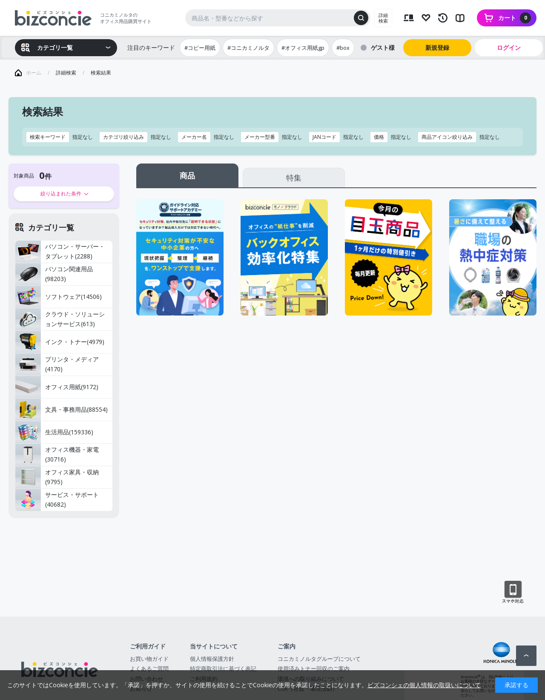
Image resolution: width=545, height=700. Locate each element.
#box (343, 48)
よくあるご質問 (149, 668)
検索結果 (101, 72)
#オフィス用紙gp (302, 48)
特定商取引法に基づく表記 (223, 668)
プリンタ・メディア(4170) (57, 364)
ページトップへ (526, 655)
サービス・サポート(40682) (57, 500)
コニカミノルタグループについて (319, 659)
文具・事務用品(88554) (61, 410)
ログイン (509, 47)
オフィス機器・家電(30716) (57, 455)
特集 (293, 177)
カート (514, 17)
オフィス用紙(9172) (56, 387)
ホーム (33, 72)
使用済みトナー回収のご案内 (314, 668)
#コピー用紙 (199, 48)
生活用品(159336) (54, 432)
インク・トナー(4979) (59, 342)
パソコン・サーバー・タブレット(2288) (60, 252)
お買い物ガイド (149, 659)
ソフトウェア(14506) (58, 297)
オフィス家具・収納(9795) (57, 477)
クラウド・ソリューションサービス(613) (60, 319)
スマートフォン (513, 592)
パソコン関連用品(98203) (54, 274)
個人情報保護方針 (212, 659)
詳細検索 (383, 18)
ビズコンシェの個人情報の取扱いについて (424, 685)
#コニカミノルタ (248, 48)
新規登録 (437, 47)
